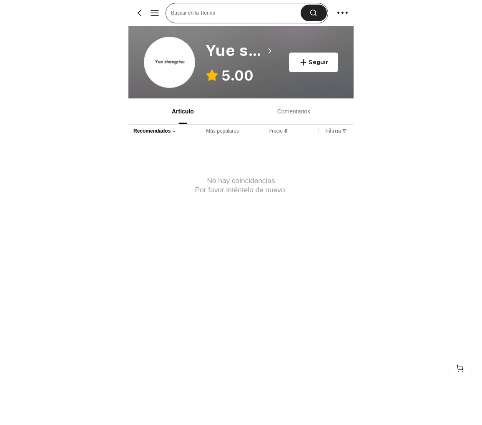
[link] (170, 62)
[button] (314, 13)
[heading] (240, 51)
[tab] (182, 111)
